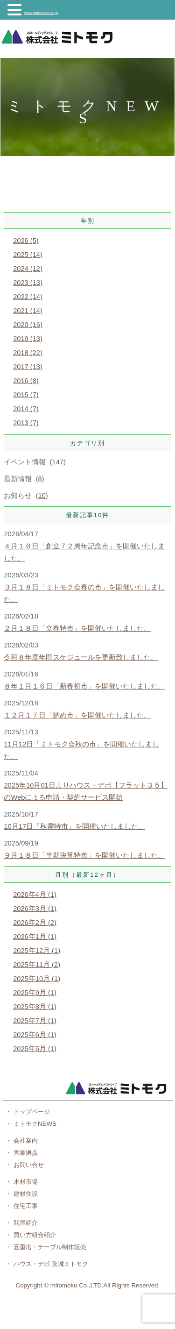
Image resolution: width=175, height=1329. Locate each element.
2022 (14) (27, 296)
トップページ (31, 1111)
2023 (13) (27, 282)
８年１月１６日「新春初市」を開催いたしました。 (84, 686)
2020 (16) (27, 324)
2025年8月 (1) (34, 1006)
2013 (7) (26, 422)
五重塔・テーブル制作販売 (49, 1247)
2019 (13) (27, 338)
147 (57, 462)
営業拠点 (25, 1152)
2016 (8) (26, 380)
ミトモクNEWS (34, 1123)
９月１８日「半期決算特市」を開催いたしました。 (84, 855)
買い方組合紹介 (34, 1234)
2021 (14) (27, 310)
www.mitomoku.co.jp (41, 13)
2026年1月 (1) (34, 936)
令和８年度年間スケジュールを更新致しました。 (81, 657)
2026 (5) (26, 240)
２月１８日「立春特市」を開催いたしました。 (77, 628)
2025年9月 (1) (34, 992)
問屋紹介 (25, 1222)
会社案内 (25, 1140)
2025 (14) (27, 254)
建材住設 (25, 1193)
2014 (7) (26, 408)
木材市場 (25, 1181)
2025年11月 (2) (36, 964)
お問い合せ (28, 1164)
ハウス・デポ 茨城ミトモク (50, 1263)
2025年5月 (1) (34, 1048)
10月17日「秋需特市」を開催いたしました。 (74, 826)
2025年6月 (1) (34, 1034)
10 (42, 495)
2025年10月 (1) (36, 978)
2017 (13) (27, 366)
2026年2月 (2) (34, 922)
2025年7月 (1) (34, 1020)
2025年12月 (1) (36, 950)
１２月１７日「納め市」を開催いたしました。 (77, 715)
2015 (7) (26, 394)
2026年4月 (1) (34, 894)
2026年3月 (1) (34, 908)
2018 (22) (27, 352)
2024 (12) (27, 268)
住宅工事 (25, 1205)
